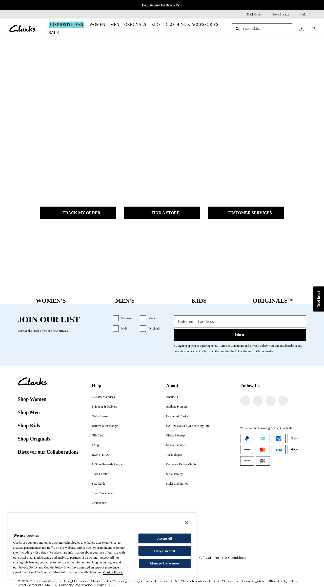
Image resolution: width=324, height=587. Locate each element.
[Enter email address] (240, 321)
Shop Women (32, 399)
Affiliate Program (177, 406)
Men (114, 24)
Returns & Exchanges (105, 426)
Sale (54, 32)
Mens (152, 318)
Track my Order (77, 213)
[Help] (299, 14)
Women (97, 24)
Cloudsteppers (66, 24)
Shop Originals (34, 439)
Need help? (318, 299)
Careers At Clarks (177, 416)
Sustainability (174, 474)
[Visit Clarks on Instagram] (258, 401)
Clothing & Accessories (192, 24)
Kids (155, 24)
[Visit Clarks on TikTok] (271, 401)
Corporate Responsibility (181, 464)
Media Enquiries (176, 445)
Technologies (174, 454)
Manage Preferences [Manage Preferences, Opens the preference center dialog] (164, 563)
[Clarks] (23, 29)
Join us (240, 335)
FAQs (95, 445)
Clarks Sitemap (175, 435)
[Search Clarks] (262, 29)
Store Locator (100, 474)
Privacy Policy (259, 345)
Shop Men (29, 412)
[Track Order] (250, 14)
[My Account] (301, 29)
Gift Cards (98, 435)
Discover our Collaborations (48, 452)
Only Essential (164, 551)
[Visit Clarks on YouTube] (283, 401)
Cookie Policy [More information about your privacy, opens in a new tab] (113, 572)
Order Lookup (100, 416)
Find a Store (162, 213)
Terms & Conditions (231, 345)
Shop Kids (29, 425)
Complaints (99, 503)
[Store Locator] (277, 14)
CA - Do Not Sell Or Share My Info (188, 426)
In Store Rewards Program (108, 464)
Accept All (164, 538)
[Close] (186, 522)
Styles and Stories (177, 483)
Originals (135, 24)
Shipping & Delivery (104, 406)
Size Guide (98, 483)
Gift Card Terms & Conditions (222, 558)
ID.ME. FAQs (100, 454)
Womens (126, 318)
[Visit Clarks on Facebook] (245, 401)
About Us (172, 397)
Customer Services (246, 213)
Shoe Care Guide (102, 493)
